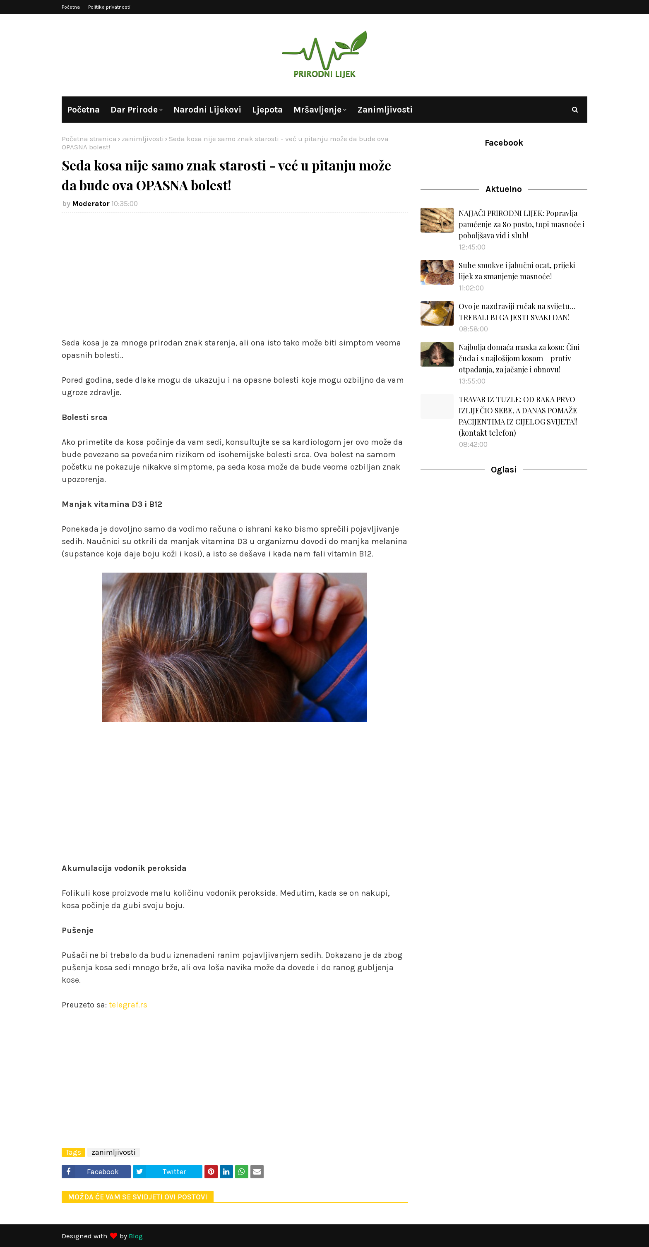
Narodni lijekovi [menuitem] (207, 110)
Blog (136, 1236)
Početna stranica (89, 138)
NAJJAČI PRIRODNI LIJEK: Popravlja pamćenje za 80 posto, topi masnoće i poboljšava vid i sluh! (522, 224)
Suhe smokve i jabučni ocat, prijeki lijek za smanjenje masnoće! (517, 270)
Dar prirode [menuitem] (134, 110)
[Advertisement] (235, 279)
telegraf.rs (128, 1005)
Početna (71, 7)
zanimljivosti (143, 138)
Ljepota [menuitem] (267, 110)
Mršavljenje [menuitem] (317, 110)
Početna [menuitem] (83, 110)
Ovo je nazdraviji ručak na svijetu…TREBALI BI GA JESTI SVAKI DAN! (517, 311)
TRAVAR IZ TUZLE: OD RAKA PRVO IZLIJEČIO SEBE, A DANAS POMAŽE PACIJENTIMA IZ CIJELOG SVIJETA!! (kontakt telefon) (518, 416)
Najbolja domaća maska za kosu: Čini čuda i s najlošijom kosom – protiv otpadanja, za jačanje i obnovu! (519, 358)
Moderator (91, 203)
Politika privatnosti (109, 7)
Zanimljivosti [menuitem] (385, 110)
